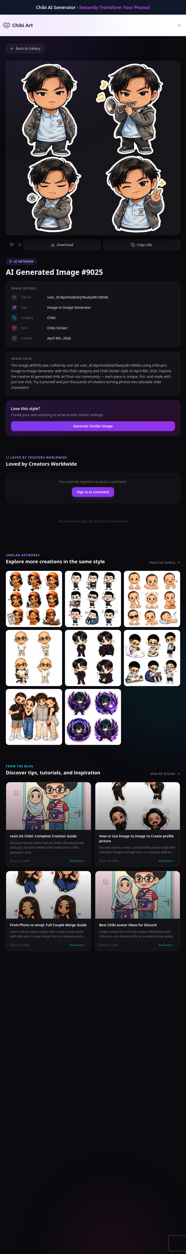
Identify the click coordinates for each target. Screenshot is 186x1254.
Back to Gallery (25, 48)
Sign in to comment (93, 492)
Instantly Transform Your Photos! (114, 7)
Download (62, 244)
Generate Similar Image (93, 426)
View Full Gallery (164, 562)
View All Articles (165, 773)
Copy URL (142, 244)
